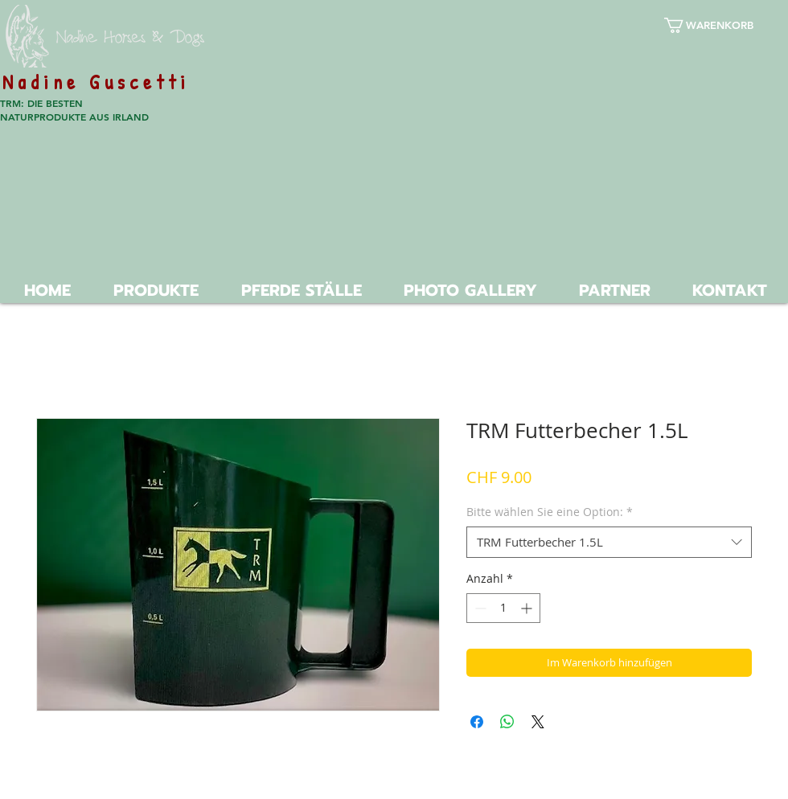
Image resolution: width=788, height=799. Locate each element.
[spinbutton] (503, 608)
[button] (720, 25)
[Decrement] (479, 608)
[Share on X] (538, 721)
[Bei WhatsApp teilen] (507, 721)
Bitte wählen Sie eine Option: (549, 511)
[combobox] (609, 542)
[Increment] (528, 608)
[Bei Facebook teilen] (476, 721)
